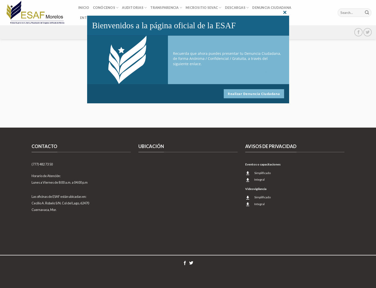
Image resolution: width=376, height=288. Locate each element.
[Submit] (367, 12)
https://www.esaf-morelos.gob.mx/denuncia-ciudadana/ (222, 71)
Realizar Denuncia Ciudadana (254, 93)
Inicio (83, 8)
